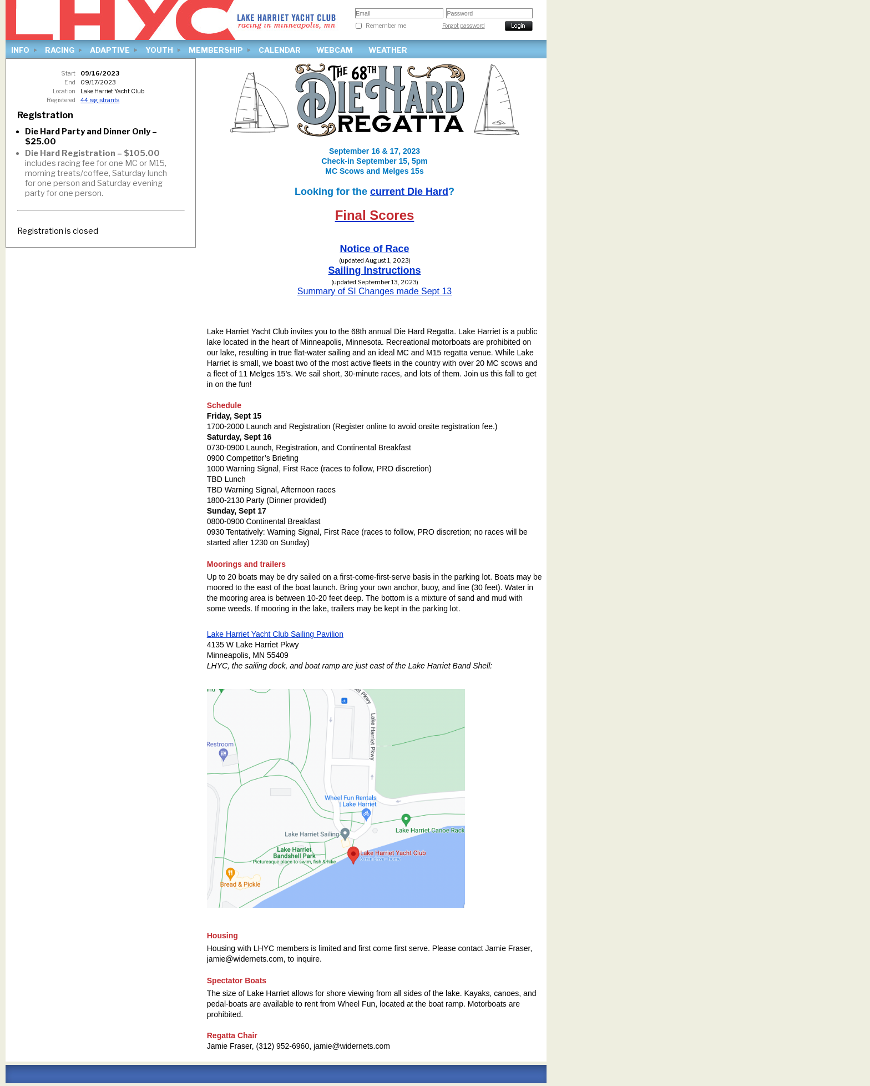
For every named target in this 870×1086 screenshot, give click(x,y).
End (69, 82)
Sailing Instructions (374, 270)
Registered (61, 100)
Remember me (386, 25)
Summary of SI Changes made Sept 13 (374, 291)
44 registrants (99, 100)
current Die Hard (409, 191)
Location (64, 91)
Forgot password (463, 25)
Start (68, 73)
